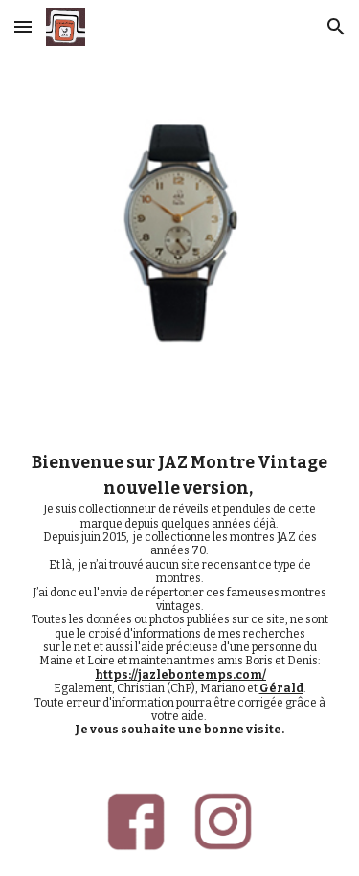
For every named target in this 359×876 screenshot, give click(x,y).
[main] (180, 593)
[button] (23, 26)
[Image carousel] (179, 236)
